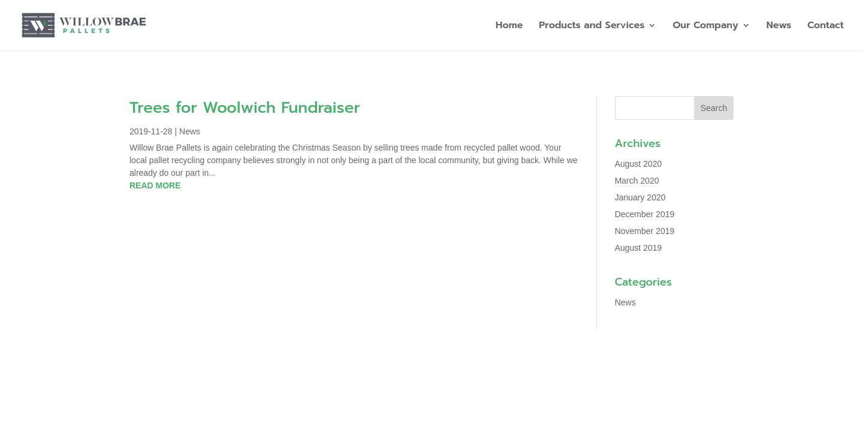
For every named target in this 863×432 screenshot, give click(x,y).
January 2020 (640, 197)
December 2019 (645, 214)
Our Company (705, 26)
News (779, 26)
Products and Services (591, 26)
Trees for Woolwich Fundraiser (244, 107)
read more (155, 185)
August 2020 (638, 164)
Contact (825, 26)
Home (509, 26)
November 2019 (645, 231)
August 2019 (638, 248)
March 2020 (637, 180)
